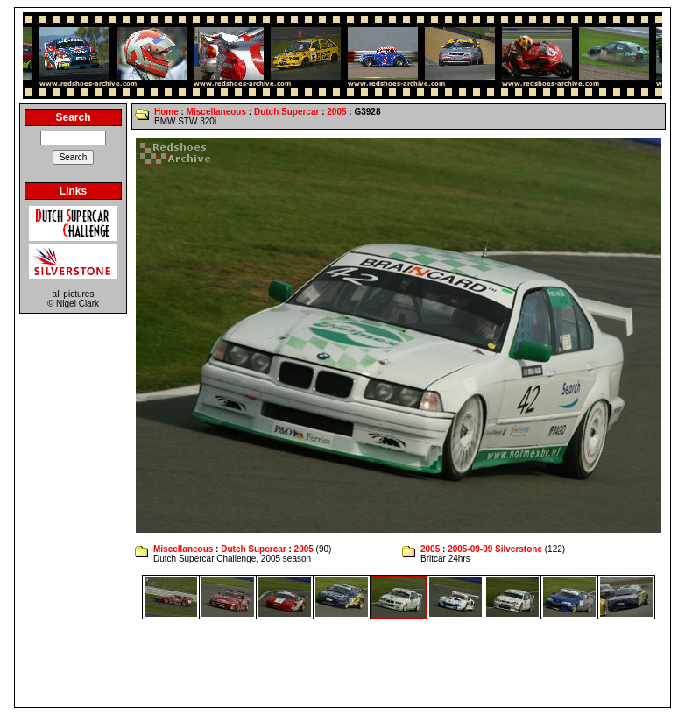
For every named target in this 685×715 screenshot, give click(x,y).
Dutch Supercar (286, 112)
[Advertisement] (342, 663)
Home (166, 112)
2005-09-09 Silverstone (495, 549)
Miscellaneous (216, 112)
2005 (336, 112)
